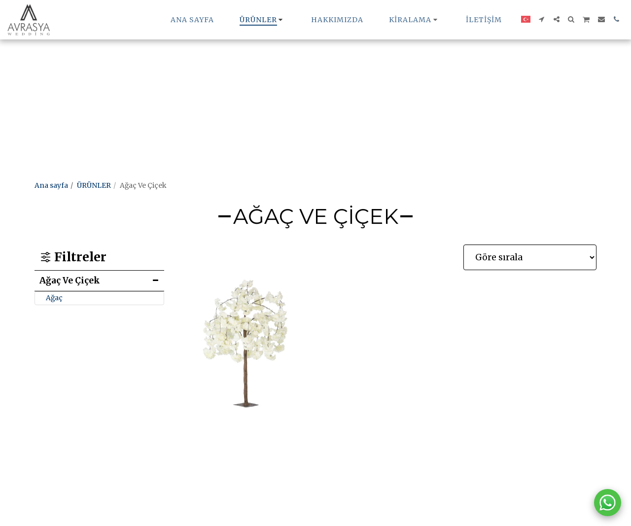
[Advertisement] (296, 69)
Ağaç (54, 297)
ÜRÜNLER (94, 185)
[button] (414, 20)
